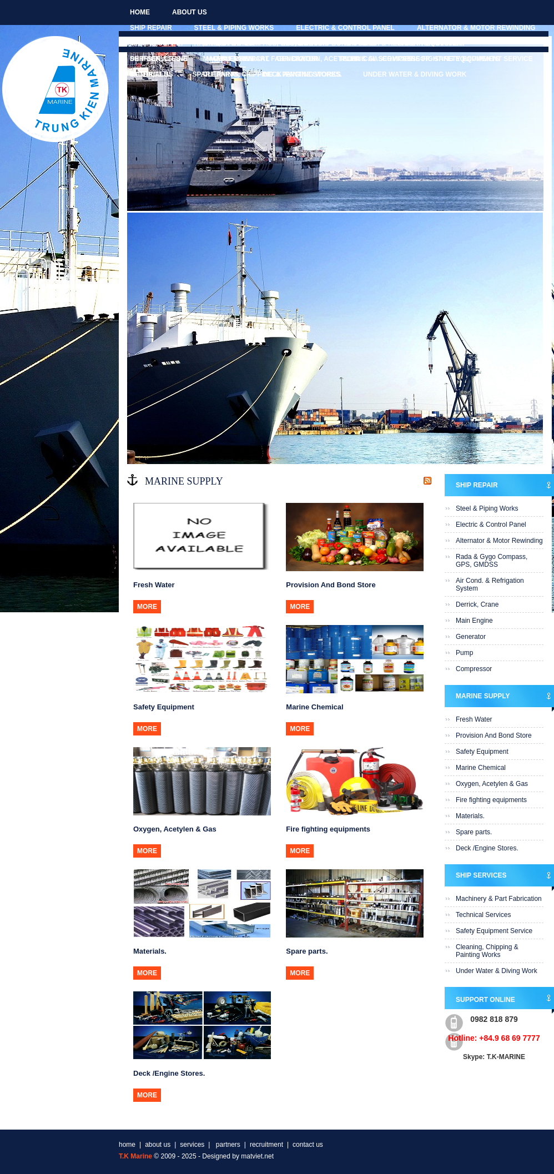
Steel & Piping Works (234, 28)
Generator (471, 637)
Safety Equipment (432, 43)
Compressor (474, 669)
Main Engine (474, 620)
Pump (464, 653)
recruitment (266, 1144)
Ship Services (155, 59)
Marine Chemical (481, 768)
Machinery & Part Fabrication (259, 59)
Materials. (470, 816)
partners (227, 1144)
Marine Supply (157, 43)
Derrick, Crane (477, 604)
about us (189, 12)
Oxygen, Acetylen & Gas (492, 784)
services (192, 1144)
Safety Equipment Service (483, 59)
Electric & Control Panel (345, 28)
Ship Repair (151, 28)
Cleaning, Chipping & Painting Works (272, 74)
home (140, 12)
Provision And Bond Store (326, 43)
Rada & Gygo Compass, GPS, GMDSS (491, 560)
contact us (151, 74)
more (147, 607)
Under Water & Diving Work (414, 74)
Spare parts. (474, 832)
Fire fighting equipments (491, 800)
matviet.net (257, 1156)
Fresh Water (230, 43)
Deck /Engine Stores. (487, 848)
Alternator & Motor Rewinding (476, 28)
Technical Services (375, 59)
